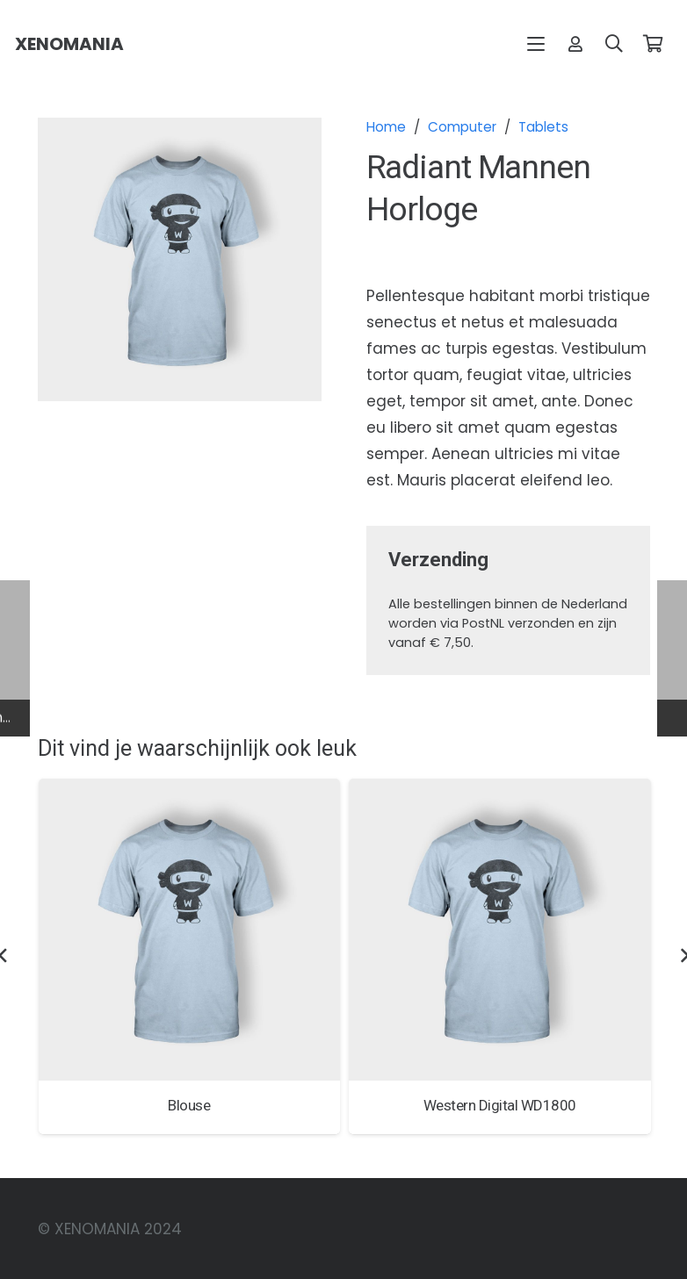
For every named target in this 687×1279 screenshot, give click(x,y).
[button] (536, 44)
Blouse (189, 1104)
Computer (462, 127)
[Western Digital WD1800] (500, 930)
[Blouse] (189, 930)
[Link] (575, 43)
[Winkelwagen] (652, 44)
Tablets (543, 127)
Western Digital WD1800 (499, 1104)
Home (386, 127)
